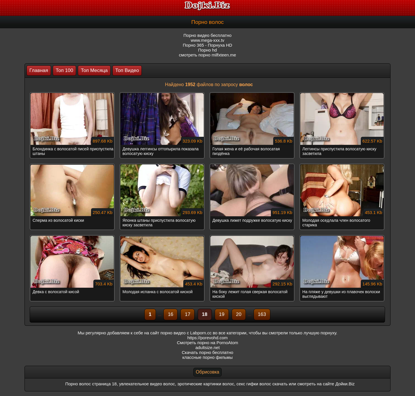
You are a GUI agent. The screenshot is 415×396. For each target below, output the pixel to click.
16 (170, 314)
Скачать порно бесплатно (207, 352)
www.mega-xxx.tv (208, 40)
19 (222, 314)
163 (262, 314)
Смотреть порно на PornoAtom (207, 342)
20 (239, 314)
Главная (38, 70)
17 (187, 314)
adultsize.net (207, 347)
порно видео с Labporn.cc (186, 332)
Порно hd (207, 50)
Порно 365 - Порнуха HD (207, 45)
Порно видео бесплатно (208, 35)
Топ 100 (64, 70)
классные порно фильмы (207, 357)
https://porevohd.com (207, 337)
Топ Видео (127, 70)
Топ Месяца (94, 70)
